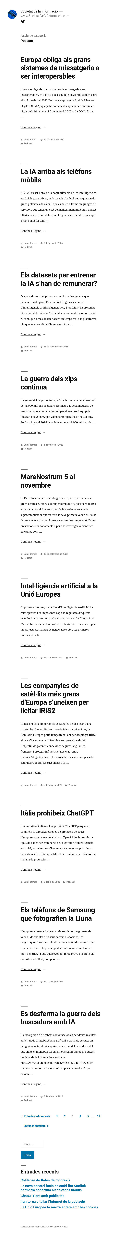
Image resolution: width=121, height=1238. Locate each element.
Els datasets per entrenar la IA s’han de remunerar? (59, 279)
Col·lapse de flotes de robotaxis (45, 1180)
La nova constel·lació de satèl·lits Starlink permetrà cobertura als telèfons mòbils (53, 1188)
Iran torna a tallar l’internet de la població (53, 1201)
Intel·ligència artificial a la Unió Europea (59, 590)
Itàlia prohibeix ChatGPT (57, 813)
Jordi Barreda (30, 139)
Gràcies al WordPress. (57, 1226)
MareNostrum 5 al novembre (48, 481)
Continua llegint (33, 127)
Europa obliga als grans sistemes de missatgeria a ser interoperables (60, 68)
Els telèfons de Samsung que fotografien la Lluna (58, 914)
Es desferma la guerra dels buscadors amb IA (61, 1018)
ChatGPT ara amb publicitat (42, 1196)
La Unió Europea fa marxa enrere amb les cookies (59, 1207)
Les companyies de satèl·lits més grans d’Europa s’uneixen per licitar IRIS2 (55, 698)
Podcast (28, 143)
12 (98, 1116)
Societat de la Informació (39, 11)
